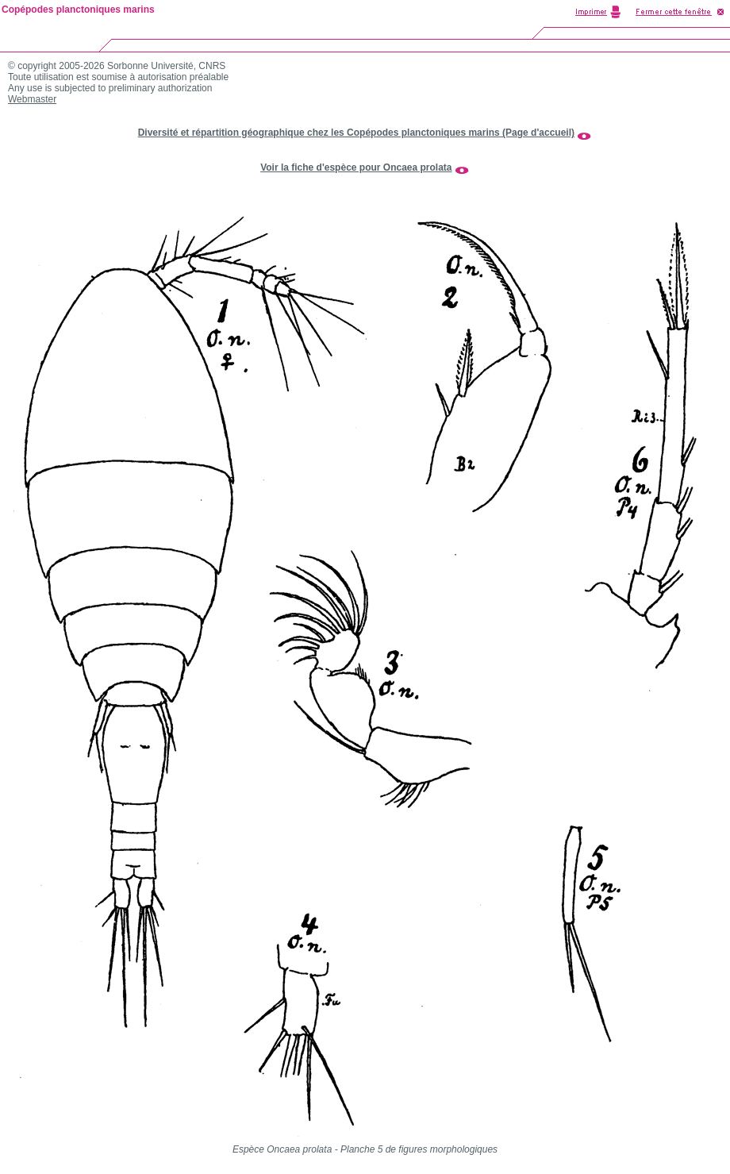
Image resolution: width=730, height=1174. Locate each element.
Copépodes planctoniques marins (78, 9)
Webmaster (32, 99)
